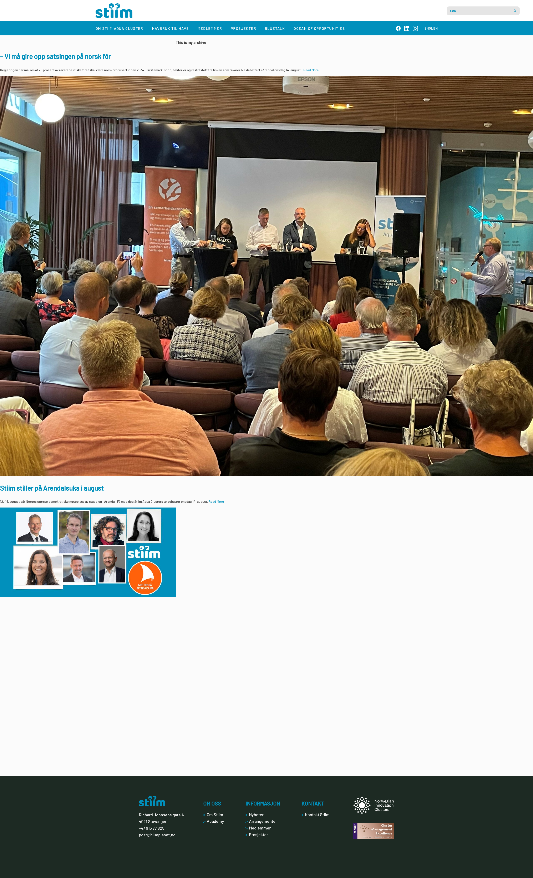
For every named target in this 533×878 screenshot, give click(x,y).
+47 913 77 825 (151, 828)
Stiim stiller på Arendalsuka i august (52, 488)
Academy (213, 821)
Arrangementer (261, 821)
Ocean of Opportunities (319, 28)
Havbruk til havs (170, 28)
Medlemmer (210, 28)
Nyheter (254, 814)
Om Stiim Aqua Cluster (119, 28)
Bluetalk (275, 28)
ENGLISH (431, 28)
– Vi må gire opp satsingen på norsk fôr (55, 56)
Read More (311, 70)
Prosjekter (243, 28)
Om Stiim (213, 814)
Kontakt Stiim (315, 814)
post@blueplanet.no (157, 834)
